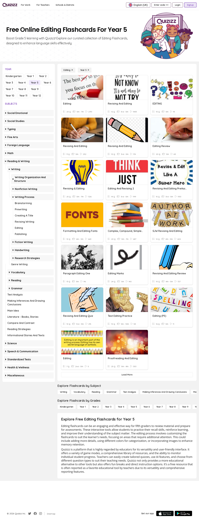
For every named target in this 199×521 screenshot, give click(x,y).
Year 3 (9, 82)
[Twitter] (29, 513)
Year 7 (9, 89)
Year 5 (34, 82)
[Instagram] (40, 513)
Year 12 (37, 95)
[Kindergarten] (66, 406)
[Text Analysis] (129, 391)
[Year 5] (84, 70)
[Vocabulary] (79, 391)
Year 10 (10, 95)
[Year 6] (146, 406)
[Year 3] (108, 406)
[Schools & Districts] (65, 4)
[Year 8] (172, 406)
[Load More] (127, 374)
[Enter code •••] (161, 4)
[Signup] (190, 4)
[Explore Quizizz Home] (9, 5)
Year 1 (30, 76)
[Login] (177, 4)
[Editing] (68, 70)
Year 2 (42, 76)
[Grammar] (111, 391)
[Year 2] (95, 406)
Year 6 (47, 82)
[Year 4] (121, 406)
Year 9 (34, 89)
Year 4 (22, 82)
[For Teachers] (43, 4)
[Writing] (63, 391)
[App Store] (165, 513)
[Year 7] (159, 406)
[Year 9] (185, 406)
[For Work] (26, 4)
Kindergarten (14, 76)
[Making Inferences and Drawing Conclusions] (164, 391)
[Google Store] (183, 513)
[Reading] (96, 391)
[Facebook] (35, 513)
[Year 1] (82, 406)
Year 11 (23, 95)
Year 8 (22, 89)
